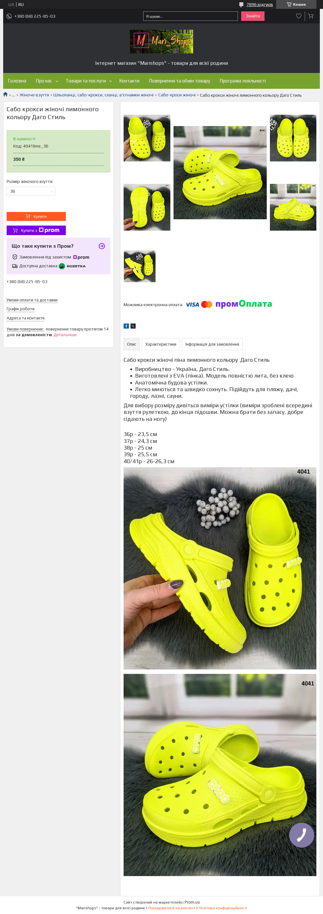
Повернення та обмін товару (179, 80)
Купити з (40, 230)
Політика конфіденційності (223, 908)
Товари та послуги (85, 80)
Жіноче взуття (34, 94)
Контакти (129, 80)
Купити (40, 216)
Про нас (44, 80)
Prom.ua (192, 902)
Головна (17, 80)
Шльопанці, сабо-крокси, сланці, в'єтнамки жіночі (103, 94)
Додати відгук (299, 16)
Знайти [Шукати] (253, 16)
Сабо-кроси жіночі (177, 94)
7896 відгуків (260, 4)
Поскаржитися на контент (171, 908)
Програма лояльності (243, 80)
